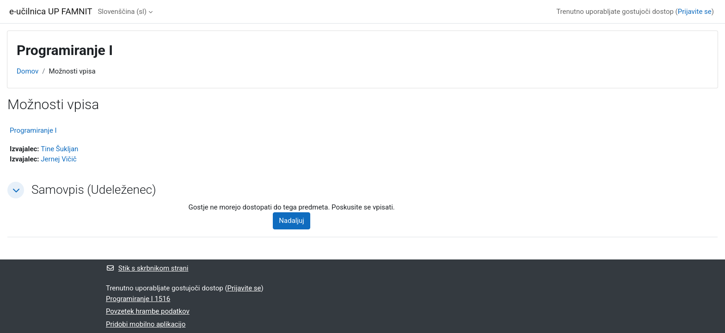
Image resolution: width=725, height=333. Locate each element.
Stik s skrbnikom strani (147, 268)
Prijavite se (695, 11)
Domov (27, 71)
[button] (15, 190)
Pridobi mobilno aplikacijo (145, 324)
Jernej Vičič (58, 159)
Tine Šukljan (59, 149)
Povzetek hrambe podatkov (148, 311)
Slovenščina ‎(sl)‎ (122, 11)
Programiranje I (33, 130)
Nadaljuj (291, 220)
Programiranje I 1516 (138, 299)
